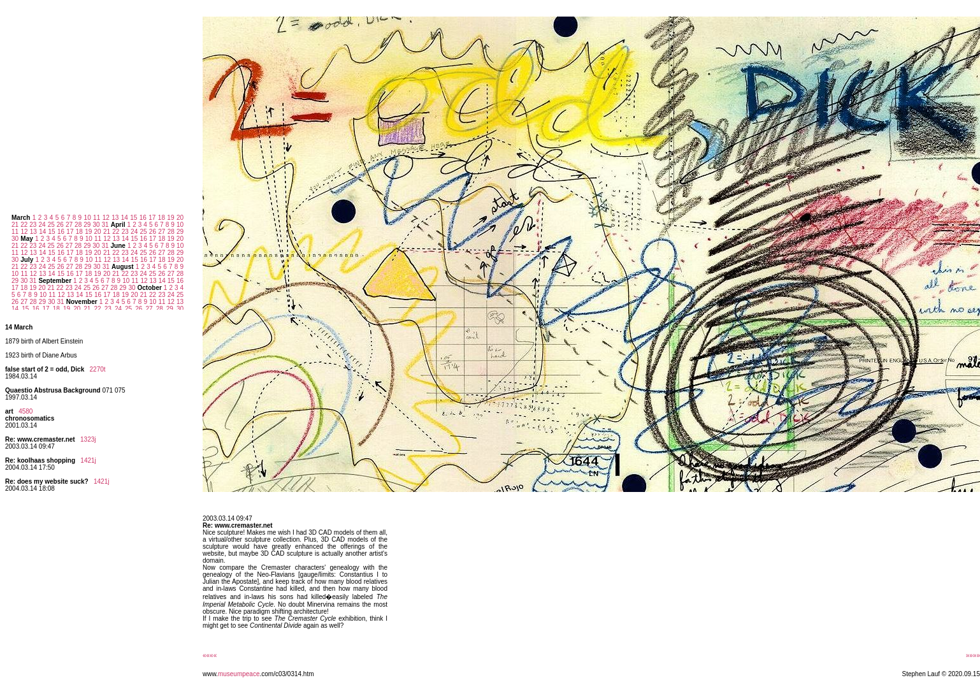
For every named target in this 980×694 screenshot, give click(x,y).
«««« (210, 655)
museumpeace (239, 673)
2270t (98, 369)
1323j (88, 439)
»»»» (973, 655)
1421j (88, 460)
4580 (25, 411)
